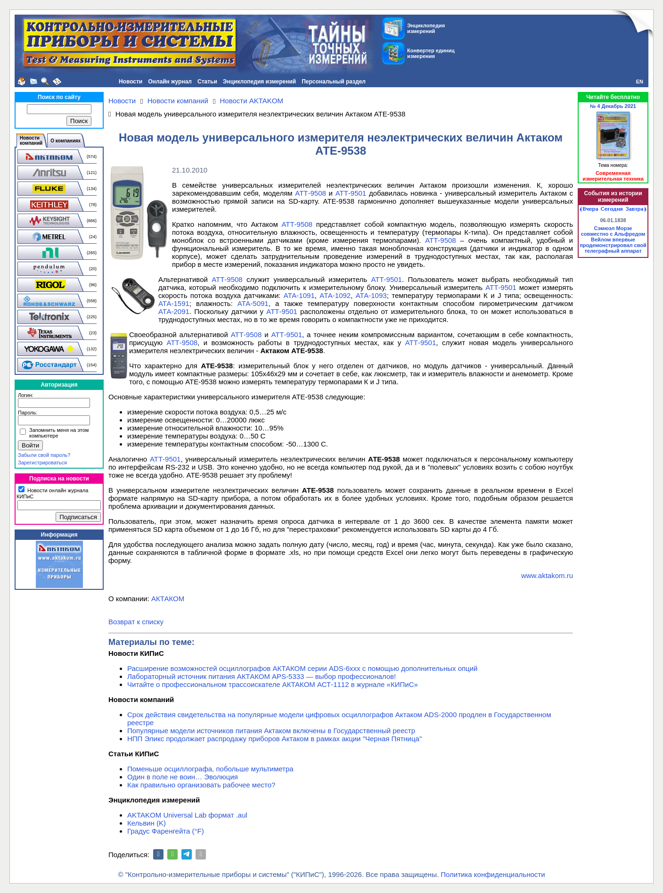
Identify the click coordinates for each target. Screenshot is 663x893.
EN (639, 81)
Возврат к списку (136, 622)
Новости (130, 81)
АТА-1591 (173, 303)
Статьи (207, 81)
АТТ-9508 (310, 193)
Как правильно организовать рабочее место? (201, 785)
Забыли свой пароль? (44, 455)
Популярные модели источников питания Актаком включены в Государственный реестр (271, 731)
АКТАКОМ (167, 599)
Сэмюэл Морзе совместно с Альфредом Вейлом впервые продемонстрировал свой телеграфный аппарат (613, 239)
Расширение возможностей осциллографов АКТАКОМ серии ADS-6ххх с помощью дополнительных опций (302, 668)
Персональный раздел (334, 81)
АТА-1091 (299, 295)
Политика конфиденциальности (493, 874)
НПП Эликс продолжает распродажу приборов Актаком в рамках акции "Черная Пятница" (274, 739)
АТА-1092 (335, 295)
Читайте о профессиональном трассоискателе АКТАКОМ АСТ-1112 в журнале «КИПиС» (272, 684)
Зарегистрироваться (42, 462)
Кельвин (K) (146, 823)
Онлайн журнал (170, 81)
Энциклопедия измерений (259, 81)
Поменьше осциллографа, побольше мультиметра (210, 769)
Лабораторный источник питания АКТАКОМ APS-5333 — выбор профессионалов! (261, 676)
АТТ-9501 (351, 193)
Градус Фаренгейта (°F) (165, 831)
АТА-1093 (371, 295)
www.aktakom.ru (547, 575)
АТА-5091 (253, 303)
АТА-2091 (173, 311)
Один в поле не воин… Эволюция (182, 777)
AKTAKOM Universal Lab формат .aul (187, 815)
